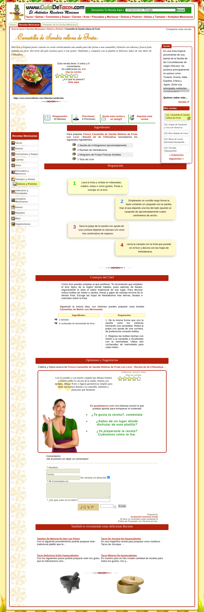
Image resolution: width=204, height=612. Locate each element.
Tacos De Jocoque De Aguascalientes (121, 538)
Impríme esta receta (144, 117)
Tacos (18, 142)
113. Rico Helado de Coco (176, 133)
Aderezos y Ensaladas (21, 192)
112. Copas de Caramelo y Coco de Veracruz (175, 126)
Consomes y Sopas (26, 154)
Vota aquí (73, 82)
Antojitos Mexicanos (21, 200)
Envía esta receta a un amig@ (113, 117)
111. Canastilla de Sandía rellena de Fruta (178, 116)
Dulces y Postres (27, 184)
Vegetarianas (22, 224)
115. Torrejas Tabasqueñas (170, 149)
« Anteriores (176, 155)
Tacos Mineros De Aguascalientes (119, 555)
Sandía (182, 101)
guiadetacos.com (104, 405)
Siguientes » (176, 158)
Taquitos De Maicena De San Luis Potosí (58, 538)
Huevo (19, 207)
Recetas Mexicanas (29, 24)
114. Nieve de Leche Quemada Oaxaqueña (174, 140)
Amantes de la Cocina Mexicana (60, 24)
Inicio (13, 24)
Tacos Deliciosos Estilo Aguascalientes (58, 555)
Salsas (19, 148)
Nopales (20, 212)
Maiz (18, 218)
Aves (18, 165)
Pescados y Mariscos (22, 172)
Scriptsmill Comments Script (144, 517)
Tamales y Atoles (25, 179)
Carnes (19, 159)
